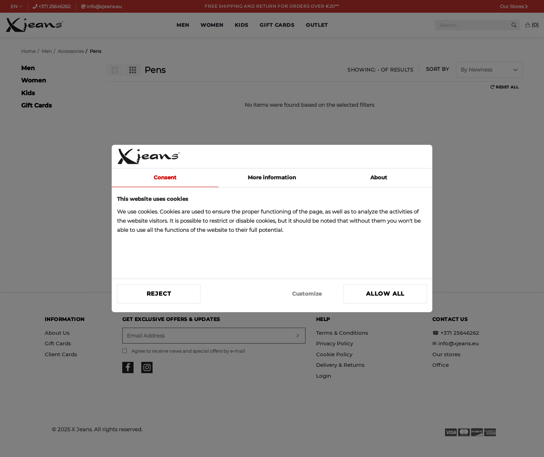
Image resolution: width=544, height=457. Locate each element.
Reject (159, 293)
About (378, 177)
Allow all (385, 293)
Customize (307, 293)
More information (272, 177)
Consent (165, 177)
